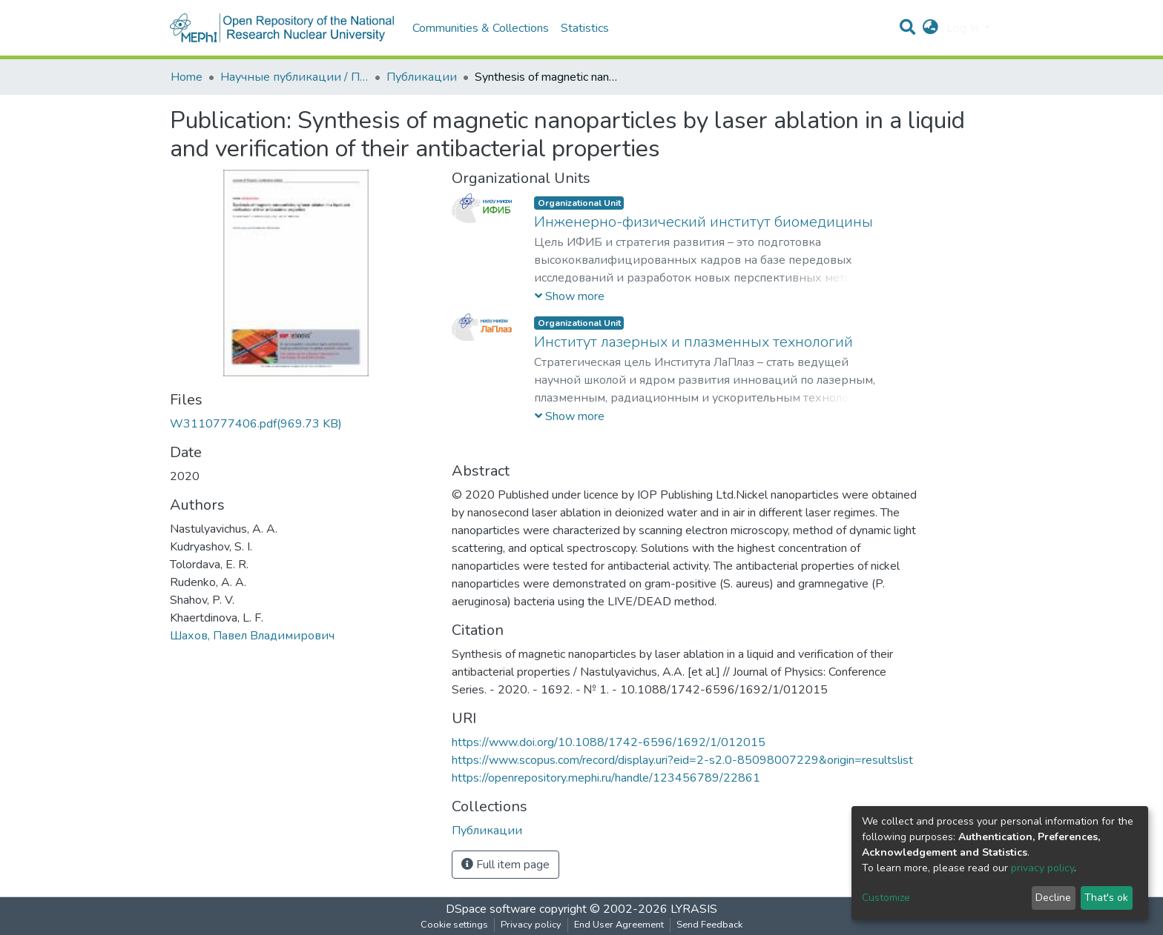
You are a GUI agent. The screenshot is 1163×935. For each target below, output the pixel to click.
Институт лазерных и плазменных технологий (693, 342)
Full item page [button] (505, 864)
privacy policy (1042, 868)
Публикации (421, 77)
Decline (1053, 898)
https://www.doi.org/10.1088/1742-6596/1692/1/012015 (608, 742)
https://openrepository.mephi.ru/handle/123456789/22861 (606, 778)
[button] (930, 28)
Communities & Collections (480, 28)
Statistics (585, 28)
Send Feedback (709, 924)
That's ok (1106, 898)
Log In (963, 28)
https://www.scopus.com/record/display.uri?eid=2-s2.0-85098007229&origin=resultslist (682, 760)
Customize (886, 898)
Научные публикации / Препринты (294, 77)
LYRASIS (694, 909)
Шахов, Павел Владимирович (252, 636)
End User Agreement (619, 924)
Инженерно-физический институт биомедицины (703, 222)
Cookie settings (454, 924)
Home (186, 77)
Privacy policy (531, 924)
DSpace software (491, 909)
